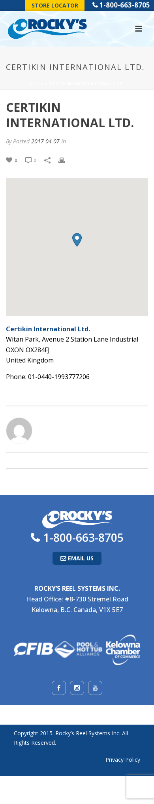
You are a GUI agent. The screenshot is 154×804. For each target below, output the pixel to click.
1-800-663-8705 (125, 4)
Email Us (81, 558)
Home (36, 83)
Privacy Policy (122, 759)
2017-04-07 (45, 141)
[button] (77, 240)
